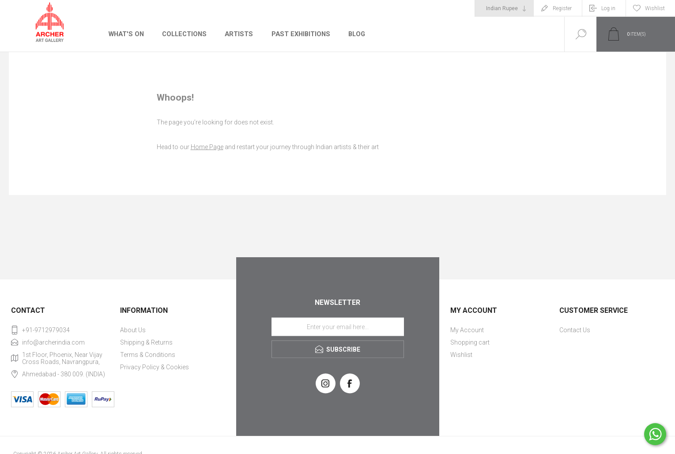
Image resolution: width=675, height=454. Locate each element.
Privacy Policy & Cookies (154, 367)
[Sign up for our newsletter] (338, 326)
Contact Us (574, 330)
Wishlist (461, 354)
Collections (183, 34)
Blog (353, 34)
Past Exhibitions (298, 34)
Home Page (207, 146)
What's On (125, 34)
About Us (133, 330)
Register (562, 8)
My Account (467, 330)
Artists (237, 34)
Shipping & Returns (146, 342)
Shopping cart (470, 342)
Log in (608, 8)
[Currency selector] (504, 8)
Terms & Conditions (147, 354)
